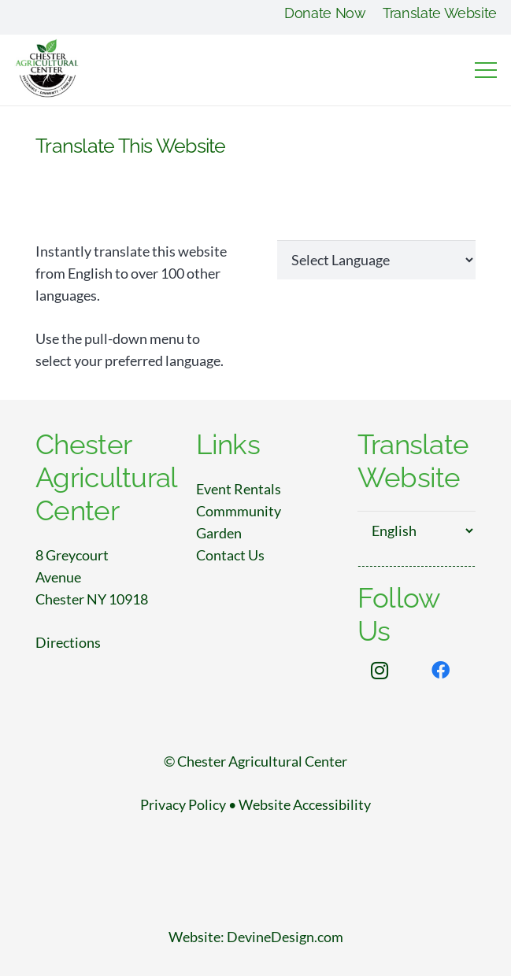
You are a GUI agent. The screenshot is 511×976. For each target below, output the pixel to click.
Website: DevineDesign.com (255, 936)
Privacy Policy (183, 804)
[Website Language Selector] (376, 259)
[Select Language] (416, 530)
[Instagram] (380, 670)
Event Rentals (238, 488)
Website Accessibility (305, 804)
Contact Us (230, 555)
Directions (68, 642)
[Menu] (486, 70)
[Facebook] (441, 670)
